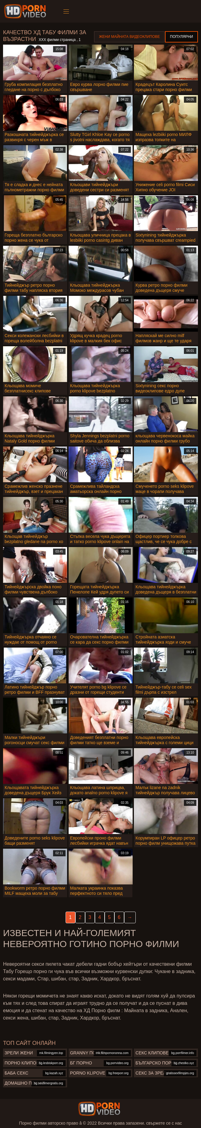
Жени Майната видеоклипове (129, 37)
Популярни (181, 37)
